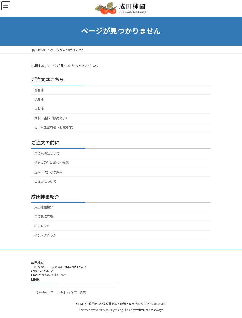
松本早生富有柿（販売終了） (54, 127)
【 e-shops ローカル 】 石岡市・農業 (60, 292)
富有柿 (39, 90)
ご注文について (45, 181)
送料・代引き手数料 (48, 172)
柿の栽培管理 (43, 216)
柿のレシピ (42, 226)
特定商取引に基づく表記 (51, 162)
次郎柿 (39, 99)
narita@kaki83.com (53, 275)
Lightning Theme (121, 310)
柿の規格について (46, 153)
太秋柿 (39, 109)
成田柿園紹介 (43, 207)
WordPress (101, 310)
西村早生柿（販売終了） (51, 118)
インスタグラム (45, 235)
